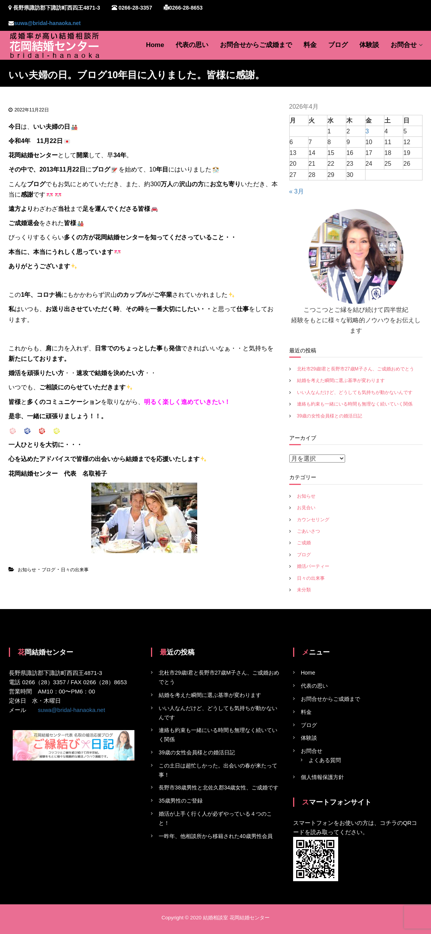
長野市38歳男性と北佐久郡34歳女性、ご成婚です (218, 787)
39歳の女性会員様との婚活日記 (329, 416)
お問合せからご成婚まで (256, 45)
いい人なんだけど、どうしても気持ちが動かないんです (355, 392)
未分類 (304, 589)
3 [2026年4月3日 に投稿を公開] (367, 131)
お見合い (306, 507)
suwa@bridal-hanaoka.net (47, 23)
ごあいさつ (308, 531)
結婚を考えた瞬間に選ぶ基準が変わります (341, 380)
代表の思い (192, 45)
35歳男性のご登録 (181, 801)
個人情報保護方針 (322, 777)
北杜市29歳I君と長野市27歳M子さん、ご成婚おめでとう (355, 369)
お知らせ (27, 569)
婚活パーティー (313, 566)
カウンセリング (313, 519)
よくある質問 (325, 760)
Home (155, 45)
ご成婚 (304, 542)
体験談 (369, 45)
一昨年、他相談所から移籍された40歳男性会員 (216, 836)
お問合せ (404, 45)
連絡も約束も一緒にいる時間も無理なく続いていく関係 (355, 404)
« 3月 (296, 191)
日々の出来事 (75, 569)
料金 (310, 45)
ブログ (338, 45)
